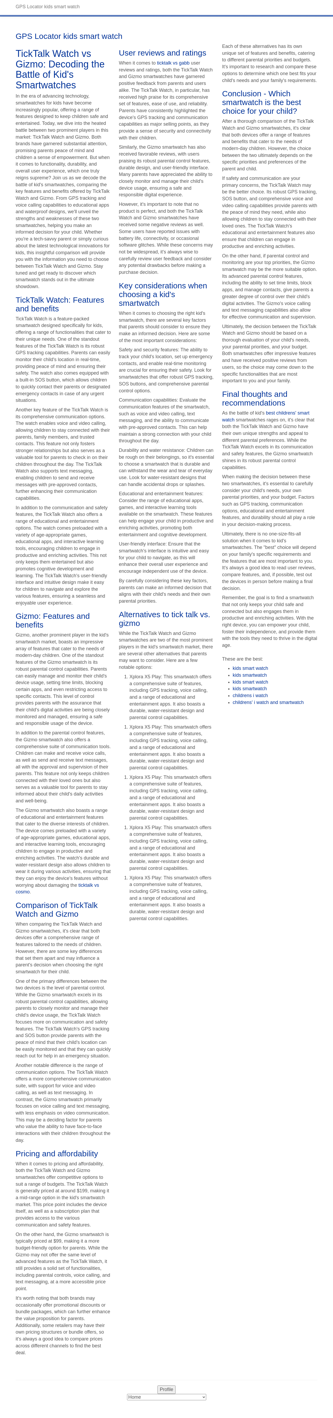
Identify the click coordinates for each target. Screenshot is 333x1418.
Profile (166, 1389)
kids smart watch (250, 668)
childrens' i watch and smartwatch (268, 702)
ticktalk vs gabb (173, 63)
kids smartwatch (250, 675)
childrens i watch (250, 695)
